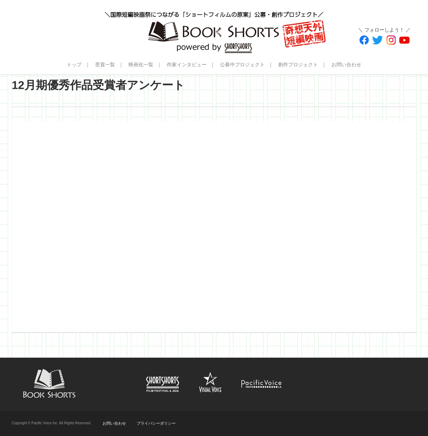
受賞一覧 (105, 64)
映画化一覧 (140, 64)
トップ (74, 64)
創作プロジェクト (298, 64)
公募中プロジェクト (242, 64)
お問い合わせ (346, 64)
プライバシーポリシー (156, 423)
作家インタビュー (187, 64)
